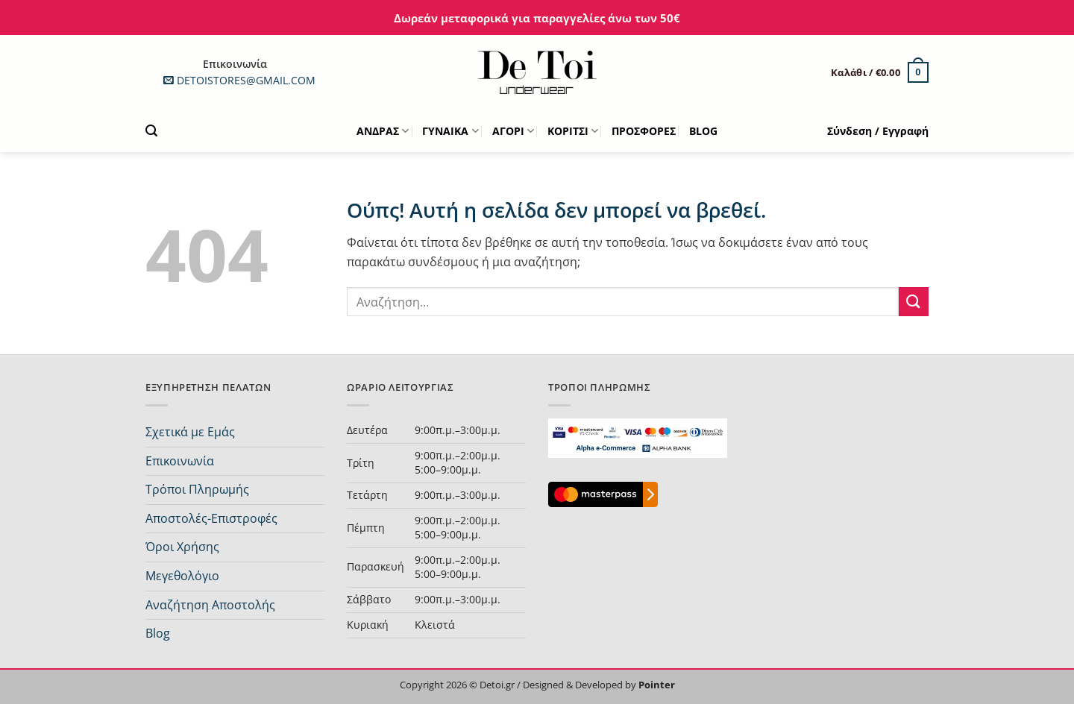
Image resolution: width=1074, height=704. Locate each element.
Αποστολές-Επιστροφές (211, 518)
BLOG (703, 131)
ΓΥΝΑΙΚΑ (450, 131)
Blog (157, 633)
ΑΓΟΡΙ (513, 131)
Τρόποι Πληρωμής (197, 489)
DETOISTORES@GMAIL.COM (234, 80)
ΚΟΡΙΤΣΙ (572, 131)
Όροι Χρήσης (182, 546)
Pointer (655, 684)
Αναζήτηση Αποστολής (210, 605)
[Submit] (914, 301)
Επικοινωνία (179, 461)
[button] (880, 72)
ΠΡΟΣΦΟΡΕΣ (644, 131)
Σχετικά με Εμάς (190, 432)
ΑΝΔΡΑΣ (383, 131)
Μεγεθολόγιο (182, 576)
